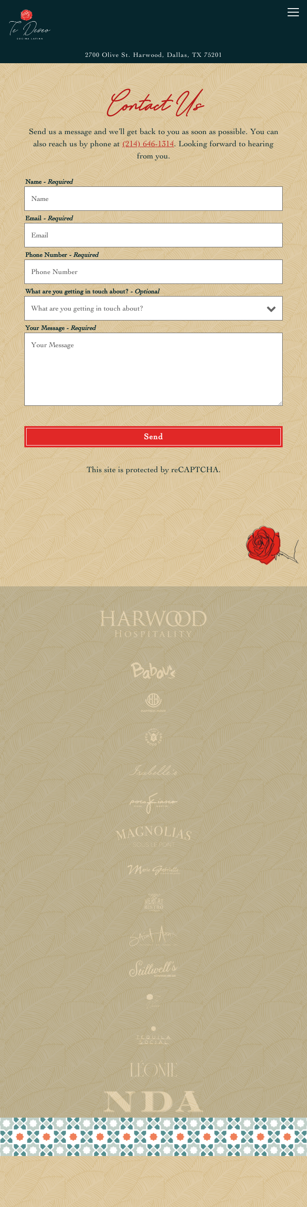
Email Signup (154, 1194)
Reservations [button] (153, 1169)
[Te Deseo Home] (33, 23)
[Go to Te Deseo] (153, 55)
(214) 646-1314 (148, 144)
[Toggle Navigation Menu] (293, 12)
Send (153, 436)
